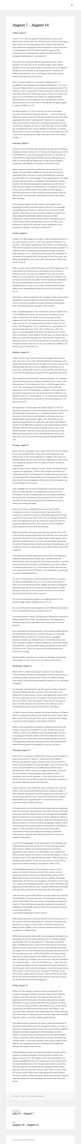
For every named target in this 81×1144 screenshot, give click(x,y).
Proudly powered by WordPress (24, 1140)
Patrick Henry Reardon (36, 1096)
